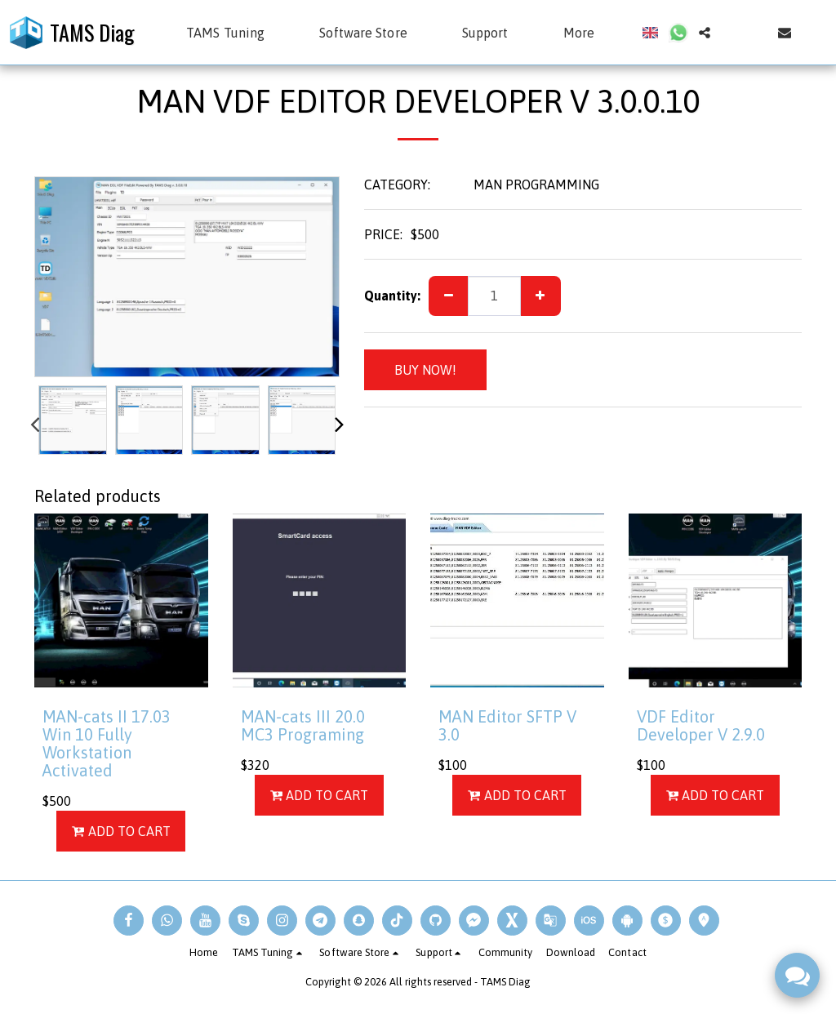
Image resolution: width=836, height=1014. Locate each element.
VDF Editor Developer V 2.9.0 (701, 725)
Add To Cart (121, 831)
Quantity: (392, 295)
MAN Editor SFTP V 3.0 (507, 725)
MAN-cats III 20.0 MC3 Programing (303, 725)
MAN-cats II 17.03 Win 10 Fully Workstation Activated (106, 743)
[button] (233, 33)
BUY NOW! (425, 369)
